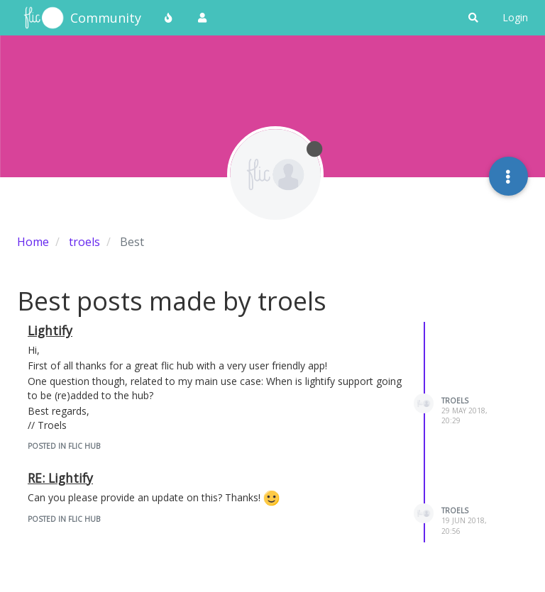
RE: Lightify (60, 477)
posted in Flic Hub (64, 446)
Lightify (50, 330)
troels (454, 401)
